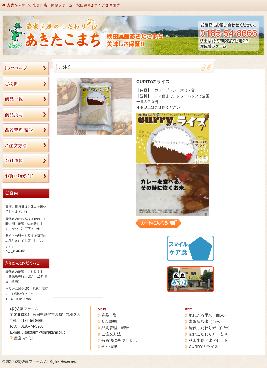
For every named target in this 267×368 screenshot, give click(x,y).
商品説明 (109, 321)
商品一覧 (109, 315)
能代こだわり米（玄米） (210, 334)
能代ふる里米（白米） (208, 315)
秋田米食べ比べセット (208, 340)
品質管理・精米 (115, 327)
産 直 (179, 279)
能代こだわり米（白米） (210, 327)
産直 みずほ (23, 338)
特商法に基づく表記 (119, 340)
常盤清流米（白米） (206, 321)
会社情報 (109, 346)
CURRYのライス (203, 346)
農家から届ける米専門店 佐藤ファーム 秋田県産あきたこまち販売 (63, 5)
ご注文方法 (111, 334)
